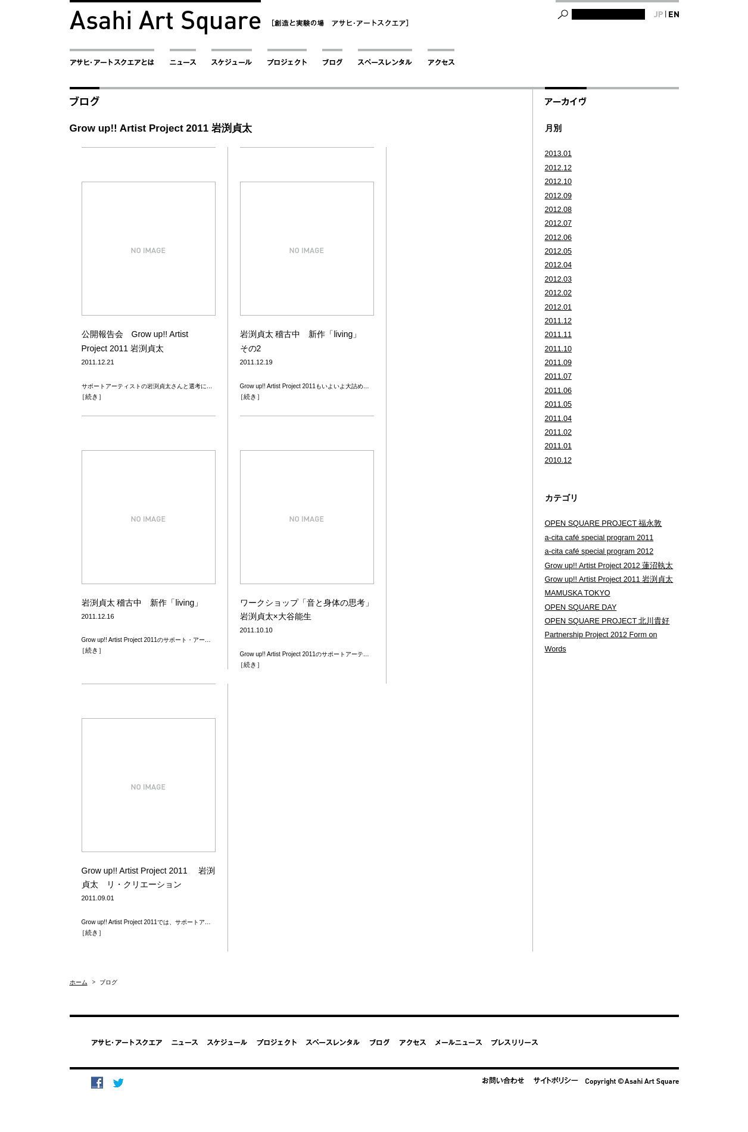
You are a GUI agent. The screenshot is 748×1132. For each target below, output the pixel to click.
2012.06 (558, 237)
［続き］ (92, 396)
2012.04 (558, 265)
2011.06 (558, 390)
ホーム (79, 982)
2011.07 (558, 376)
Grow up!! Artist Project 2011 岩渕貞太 (609, 579)
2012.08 (558, 209)
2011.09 (558, 362)
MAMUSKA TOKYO (577, 593)
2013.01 (558, 153)
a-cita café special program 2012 (599, 551)
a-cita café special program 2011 (599, 538)
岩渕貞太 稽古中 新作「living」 (142, 602)
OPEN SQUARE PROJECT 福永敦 (603, 523)
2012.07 (558, 223)
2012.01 (558, 307)
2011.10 (558, 349)
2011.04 (558, 418)
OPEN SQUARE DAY (581, 607)
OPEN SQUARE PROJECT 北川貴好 (607, 621)
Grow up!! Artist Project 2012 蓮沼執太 (609, 566)
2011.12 (558, 321)
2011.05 (558, 404)
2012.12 (558, 168)
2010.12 (558, 460)
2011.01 (558, 446)
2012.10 (558, 181)
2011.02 (558, 432)
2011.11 (558, 334)
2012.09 (558, 196)
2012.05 (558, 251)
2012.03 (558, 279)
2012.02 (558, 293)
